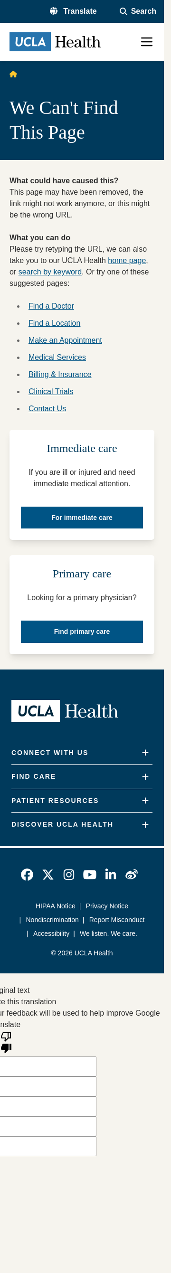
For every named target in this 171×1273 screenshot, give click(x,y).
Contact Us (47, 409)
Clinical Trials (50, 391)
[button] (73, 11)
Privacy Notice (107, 906)
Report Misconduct (117, 920)
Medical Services (57, 357)
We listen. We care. (108, 933)
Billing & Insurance (60, 374)
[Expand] (145, 753)
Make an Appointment (65, 340)
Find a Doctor (51, 306)
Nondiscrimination (52, 920)
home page (127, 260)
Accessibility (51, 933)
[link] (27, 874)
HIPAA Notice (56, 906)
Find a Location (54, 323)
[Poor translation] (6, 1041)
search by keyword (50, 272)
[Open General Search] (138, 11)
